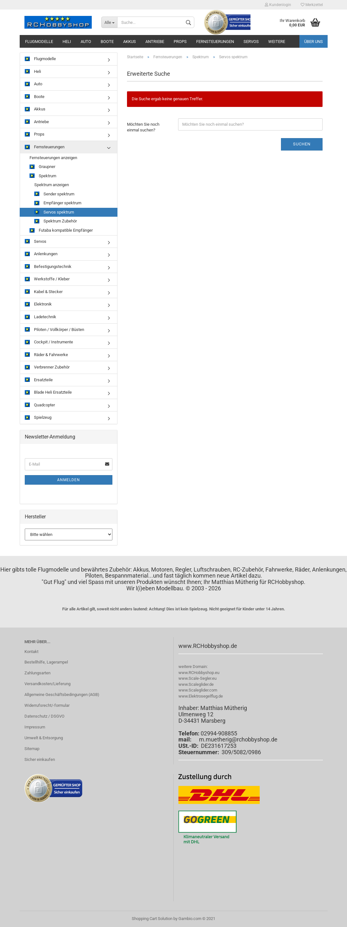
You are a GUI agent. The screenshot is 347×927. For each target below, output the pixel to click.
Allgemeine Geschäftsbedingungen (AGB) (61, 694)
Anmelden (68, 480)
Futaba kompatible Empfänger (61, 230)
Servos (251, 41)
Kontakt (31, 651)
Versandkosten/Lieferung (47, 683)
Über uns (313, 41)
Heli (67, 41)
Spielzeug (38, 417)
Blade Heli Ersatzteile (48, 392)
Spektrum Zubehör (55, 221)
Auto (86, 41)
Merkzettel (312, 5)
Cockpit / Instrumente (49, 342)
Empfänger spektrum (57, 203)
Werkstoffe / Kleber (47, 279)
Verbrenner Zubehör (47, 367)
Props (180, 41)
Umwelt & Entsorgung (43, 737)
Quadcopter (40, 405)
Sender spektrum (54, 194)
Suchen (301, 144)
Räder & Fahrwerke (46, 355)
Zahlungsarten (37, 673)
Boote (107, 41)
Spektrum (43, 176)
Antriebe (154, 41)
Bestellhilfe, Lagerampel (46, 662)
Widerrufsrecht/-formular (47, 705)
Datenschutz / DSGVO (44, 716)
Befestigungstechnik (48, 267)
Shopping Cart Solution (152, 918)
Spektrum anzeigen (51, 184)
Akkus (129, 41)
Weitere (276, 41)
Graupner (42, 167)
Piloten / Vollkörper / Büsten (54, 330)
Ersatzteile (39, 380)
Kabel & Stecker (44, 292)
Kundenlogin (278, 5)
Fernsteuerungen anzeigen (53, 157)
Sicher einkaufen (39, 759)
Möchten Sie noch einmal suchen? (143, 127)
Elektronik (38, 304)
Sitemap (31, 748)
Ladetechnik (40, 317)
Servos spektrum (54, 212)
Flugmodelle (39, 41)
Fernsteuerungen (215, 41)
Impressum (34, 727)
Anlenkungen (41, 254)
